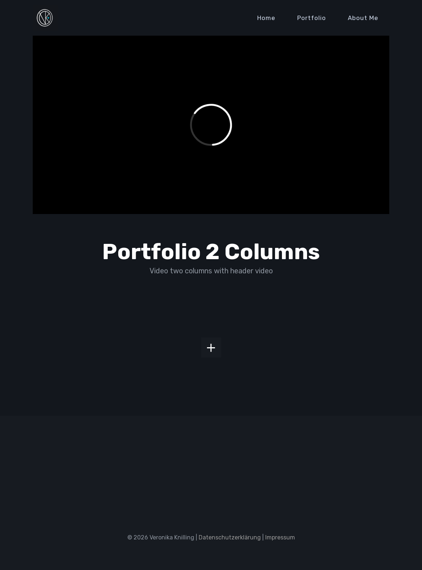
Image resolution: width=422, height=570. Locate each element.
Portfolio (311, 17)
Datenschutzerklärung (230, 537)
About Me (363, 17)
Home (266, 17)
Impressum (280, 537)
